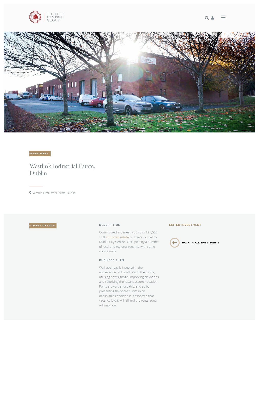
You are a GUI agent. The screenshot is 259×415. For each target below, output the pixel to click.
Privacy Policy (55, 396)
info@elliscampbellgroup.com (126, 366)
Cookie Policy (36, 396)
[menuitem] (208, 18)
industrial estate (118, 237)
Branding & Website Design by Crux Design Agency (56, 406)
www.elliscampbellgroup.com (117, 370)
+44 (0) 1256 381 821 (118, 361)
